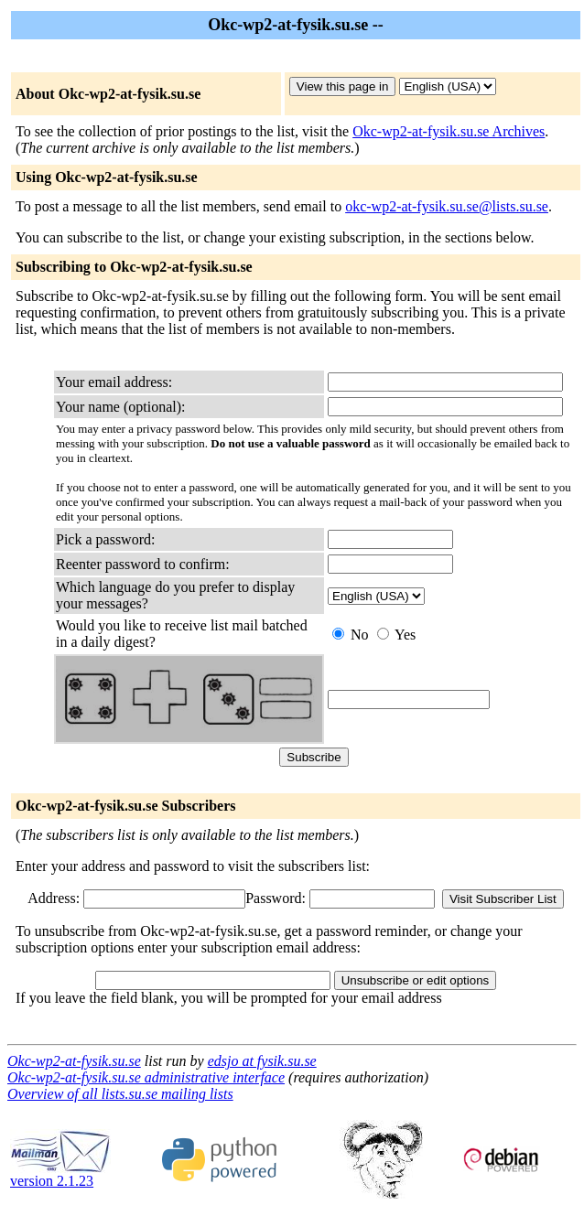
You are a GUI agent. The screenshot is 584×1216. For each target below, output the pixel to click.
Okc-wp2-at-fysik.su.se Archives (448, 131)
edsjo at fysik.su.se (262, 1061)
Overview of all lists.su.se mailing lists (120, 1094)
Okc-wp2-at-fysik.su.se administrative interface (146, 1077)
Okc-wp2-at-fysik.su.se (74, 1061)
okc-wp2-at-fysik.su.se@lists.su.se (446, 206)
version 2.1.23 (60, 1174)
